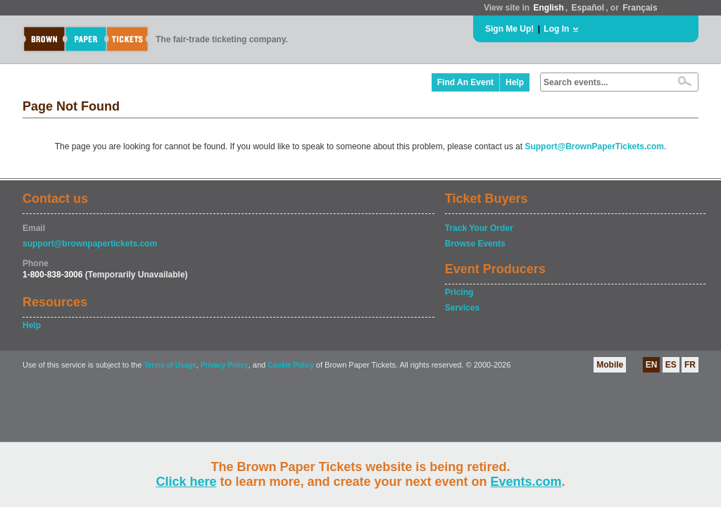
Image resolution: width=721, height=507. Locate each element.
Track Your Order (479, 228)
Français (639, 8)
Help (515, 82)
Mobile (609, 365)
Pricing (459, 292)
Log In (556, 29)
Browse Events (475, 244)
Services (462, 308)
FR (690, 365)
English (548, 8)
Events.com (526, 482)
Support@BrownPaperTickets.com (594, 146)
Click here (186, 482)
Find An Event (465, 82)
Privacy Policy (225, 365)
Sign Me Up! (509, 29)
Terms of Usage (170, 365)
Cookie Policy (291, 365)
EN (652, 365)
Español (588, 8)
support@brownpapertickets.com (90, 244)
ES (671, 365)
